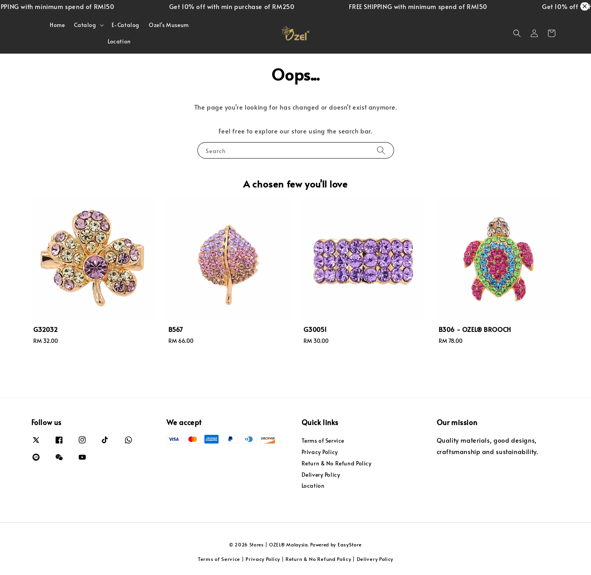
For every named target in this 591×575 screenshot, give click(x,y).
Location (119, 41)
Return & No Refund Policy (337, 463)
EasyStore (350, 544)
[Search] (381, 150)
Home (57, 25)
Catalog (85, 25)
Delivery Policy (321, 474)
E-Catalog (125, 25)
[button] (517, 33)
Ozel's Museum (169, 25)
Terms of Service (323, 440)
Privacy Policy (320, 452)
